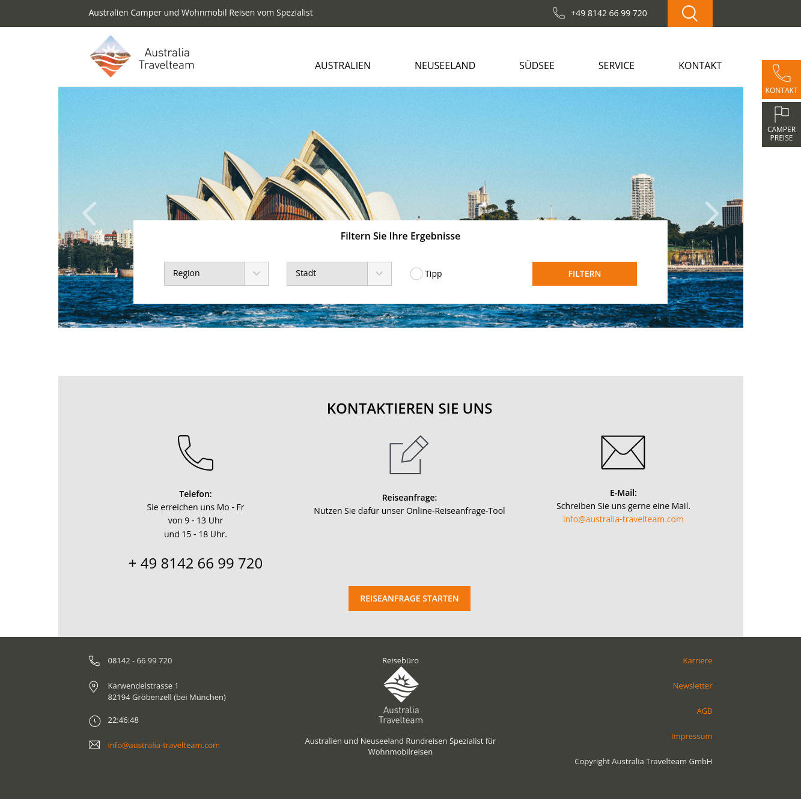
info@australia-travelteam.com (623, 519)
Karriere (697, 660)
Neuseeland (445, 65)
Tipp (426, 273)
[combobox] (216, 274)
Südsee (537, 65)
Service (616, 65)
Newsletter (693, 685)
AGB (704, 710)
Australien (343, 65)
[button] (92, 207)
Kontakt (700, 65)
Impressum (692, 736)
